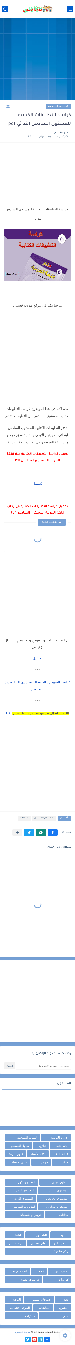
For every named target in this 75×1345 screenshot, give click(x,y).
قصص (40, 1271)
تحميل (37, 484)
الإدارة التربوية (59, 1137)
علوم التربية (16, 1154)
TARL (18, 1235)
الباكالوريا (41, 1235)
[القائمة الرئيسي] (70, 9)
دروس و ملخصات (30, 1214)
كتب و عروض (18, 1271)
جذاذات (63, 1214)
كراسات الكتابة (29, 1279)
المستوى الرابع (23, 1198)
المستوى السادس (58, 106)
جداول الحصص (20, 1145)
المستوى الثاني (25, 1190)
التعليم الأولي (60, 1182)
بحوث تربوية (60, 1271)
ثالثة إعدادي (60, 1243)
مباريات (63, 1316)
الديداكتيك (62, 1145)
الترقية (16, 1299)
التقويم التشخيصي (26, 1137)
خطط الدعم (60, 1154)
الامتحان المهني (41, 1299)
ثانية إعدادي (16, 1243)
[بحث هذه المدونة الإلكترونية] (43, 1066)
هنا (8, 713)
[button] (53, 832)
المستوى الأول (26, 1182)
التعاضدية (44, 1307)
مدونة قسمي (23, 1332)
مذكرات (63, 1162)
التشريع (63, 1307)
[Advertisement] (37, 59)
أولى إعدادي (38, 1243)
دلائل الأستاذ (38, 1154)
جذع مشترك (60, 1251)
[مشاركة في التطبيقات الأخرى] (17, 832)
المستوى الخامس (57, 1198)
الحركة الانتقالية (20, 1307)
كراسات (24, 818)
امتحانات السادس (24, 1206)
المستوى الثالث (58, 1190)
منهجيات (43, 1162)
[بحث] (5, 9)
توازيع (42, 1145)
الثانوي (64, 1235)
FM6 (65, 1299)
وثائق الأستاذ (20, 1162)
